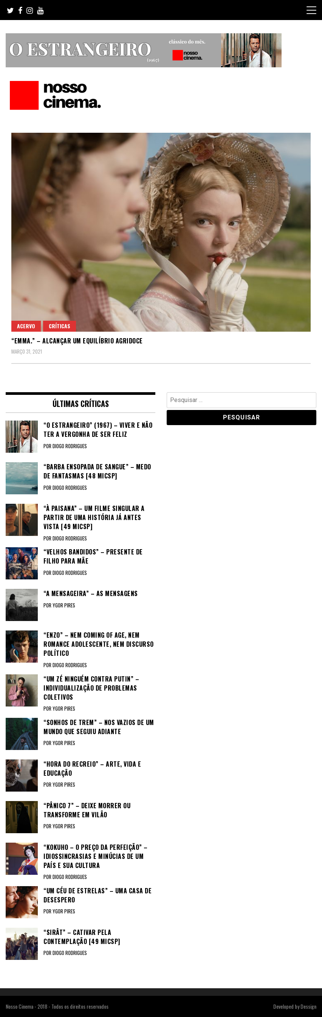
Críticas (59, 326)
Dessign (308, 1006)
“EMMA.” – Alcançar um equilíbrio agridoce (77, 340)
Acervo (26, 326)
